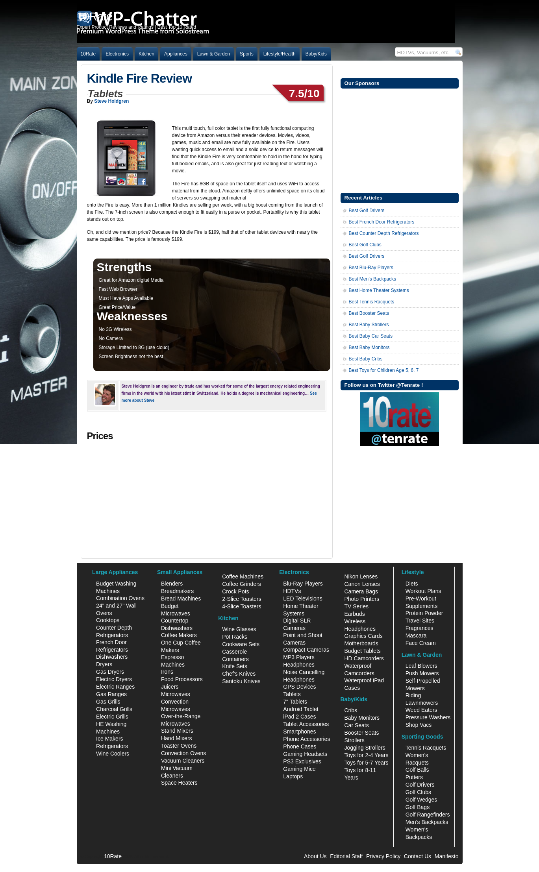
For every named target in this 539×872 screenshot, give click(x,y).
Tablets (291, 694)
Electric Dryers (114, 679)
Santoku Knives (241, 681)
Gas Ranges (111, 694)
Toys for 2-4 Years (366, 755)
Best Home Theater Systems (379, 290)
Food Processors (182, 679)
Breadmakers (177, 591)
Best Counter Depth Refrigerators (384, 233)
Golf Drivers (420, 784)
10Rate (88, 54)
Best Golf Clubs (365, 245)
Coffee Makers (179, 635)
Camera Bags (361, 591)
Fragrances (419, 628)
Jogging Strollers (364, 748)
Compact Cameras (306, 650)
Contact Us (417, 856)
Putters (414, 777)
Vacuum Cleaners (182, 760)
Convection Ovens (183, 753)
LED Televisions (302, 598)
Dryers (104, 664)
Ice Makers (109, 738)
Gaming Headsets (305, 754)
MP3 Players (298, 657)
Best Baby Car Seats (371, 336)
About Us (315, 856)
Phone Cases (299, 746)
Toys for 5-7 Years (366, 762)
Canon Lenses (362, 584)
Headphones (298, 664)
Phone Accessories (306, 739)
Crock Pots (235, 591)
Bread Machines (181, 598)
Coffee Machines (242, 576)
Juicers (169, 687)
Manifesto (447, 856)
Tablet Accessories (306, 724)
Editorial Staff (346, 856)
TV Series (356, 606)
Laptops (293, 776)
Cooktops (107, 620)
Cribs (350, 710)
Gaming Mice (299, 769)
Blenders (172, 583)
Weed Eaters (421, 710)
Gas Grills (108, 701)
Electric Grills (112, 716)
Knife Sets (234, 666)
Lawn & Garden (213, 54)
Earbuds (354, 614)
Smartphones (299, 731)
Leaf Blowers (421, 666)
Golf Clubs (418, 792)
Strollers (354, 740)
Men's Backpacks (427, 822)
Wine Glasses (239, 629)
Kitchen (146, 54)
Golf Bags (418, 807)
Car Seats (356, 725)
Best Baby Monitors (369, 347)
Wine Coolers (112, 753)
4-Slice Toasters (241, 606)
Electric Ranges (115, 687)
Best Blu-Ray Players (371, 267)
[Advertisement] (399, 140)
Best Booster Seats (369, 313)
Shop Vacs (419, 725)
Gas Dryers (110, 672)
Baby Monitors (361, 718)
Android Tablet (300, 709)
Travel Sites (420, 620)
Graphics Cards (363, 636)
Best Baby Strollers (369, 324)
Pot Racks (234, 637)
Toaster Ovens (178, 746)
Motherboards (361, 643)
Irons (167, 672)
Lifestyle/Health (279, 54)
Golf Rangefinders (428, 814)
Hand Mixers (176, 738)
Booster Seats (361, 733)
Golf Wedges (421, 799)
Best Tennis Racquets (372, 302)
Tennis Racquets (426, 748)
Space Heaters (179, 783)
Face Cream (421, 643)
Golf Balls (417, 770)
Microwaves (175, 694)
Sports (247, 54)
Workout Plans (423, 591)
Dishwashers (112, 657)
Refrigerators (112, 746)
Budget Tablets (362, 651)
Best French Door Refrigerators (382, 222)
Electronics (117, 54)
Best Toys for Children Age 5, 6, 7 (384, 370)
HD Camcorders (363, 658)
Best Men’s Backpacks (372, 279)
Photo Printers (361, 599)
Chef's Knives (239, 674)
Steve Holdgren (111, 101)
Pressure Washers (428, 717)
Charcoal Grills (114, 709)
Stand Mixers (177, 731)
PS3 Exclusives (302, 761)
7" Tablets (295, 701)
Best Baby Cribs (366, 359)
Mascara (416, 635)
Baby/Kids (316, 54)
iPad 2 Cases (299, 716)
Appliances (175, 54)
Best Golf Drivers (367, 210)
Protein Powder (424, 613)
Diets (412, 583)
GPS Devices (299, 687)
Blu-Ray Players (302, 583)
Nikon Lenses (361, 576)
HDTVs (292, 591)
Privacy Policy (383, 856)
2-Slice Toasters (241, 599)
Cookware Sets (240, 644)
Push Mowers (422, 673)
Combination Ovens (120, 598)
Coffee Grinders (241, 584)
